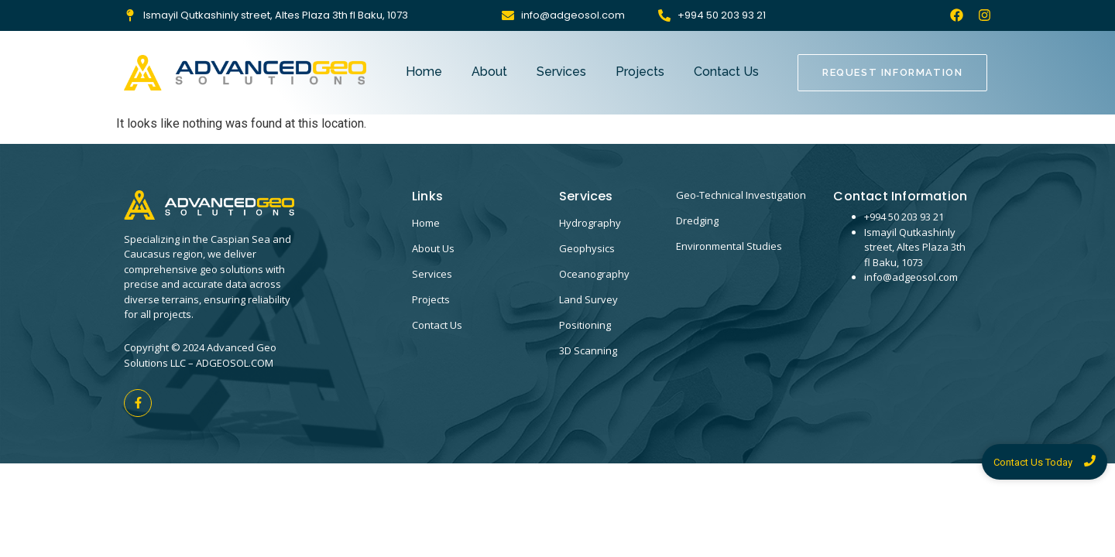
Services (561, 71)
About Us (433, 248)
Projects (640, 71)
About (489, 71)
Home (424, 71)
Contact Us (726, 71)
